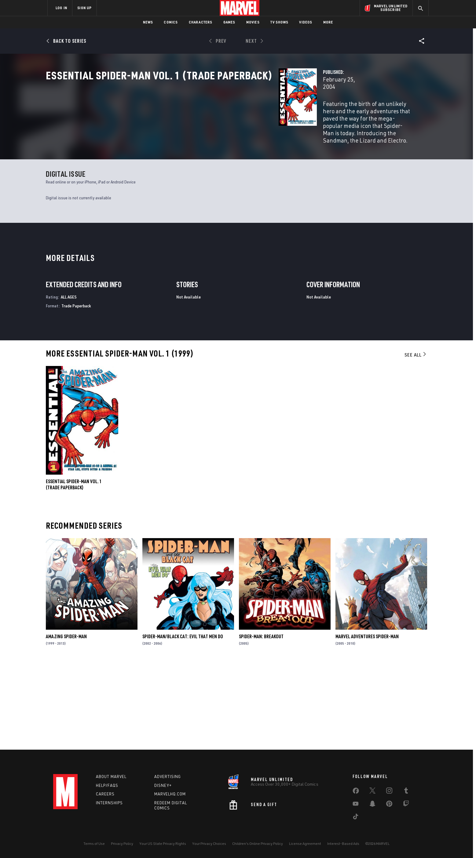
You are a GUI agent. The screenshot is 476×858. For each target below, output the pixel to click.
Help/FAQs (107, 785)
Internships (109, 802)
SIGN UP (84, 7)
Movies (252, 22)
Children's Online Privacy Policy (257, 843)
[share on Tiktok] (356, 818)
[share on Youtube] (356, 805)
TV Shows (279, 22)
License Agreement (305, 843)
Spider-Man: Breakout (261, 720)
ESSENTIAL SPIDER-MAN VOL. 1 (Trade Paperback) (74, 568)
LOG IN (61, 7)
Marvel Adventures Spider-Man (367, 720)
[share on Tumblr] (406, 792)
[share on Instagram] (389, 792)
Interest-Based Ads (343, 843)
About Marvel (111, 776)
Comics (171, 22)
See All (416, 439)
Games (229, 22)
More (328, 22)
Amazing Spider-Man (66, 720)
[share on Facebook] (356, 792)
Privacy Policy (122, 843)
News (148, 22)
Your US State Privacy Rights (162, 843)
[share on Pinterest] (389, 805)
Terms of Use (94, 843)
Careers (105, 793)
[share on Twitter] (372, 792)
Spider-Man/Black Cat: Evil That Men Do (182, 720)
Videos (305, 22)
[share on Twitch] (406, 805)
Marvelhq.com (170, 793)
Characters (200, 22)
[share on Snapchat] (372, 805)
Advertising (167, 776)
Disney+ (163, 785)
